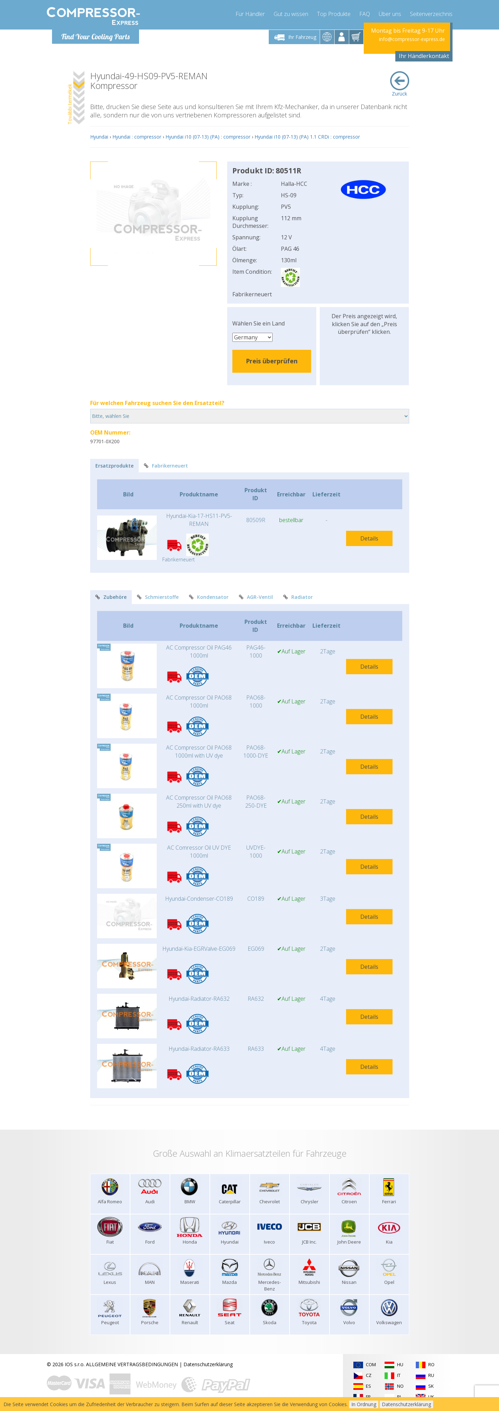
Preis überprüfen (272, 361)
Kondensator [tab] (209, 597)
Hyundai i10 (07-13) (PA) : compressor (207, 136)
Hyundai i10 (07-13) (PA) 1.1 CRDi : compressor (307, 136)
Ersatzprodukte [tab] (114, 465)
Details (369, 538)
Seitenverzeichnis (431, 13)
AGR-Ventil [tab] (256, 597)
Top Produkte (334, 13)
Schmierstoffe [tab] (158, 597)
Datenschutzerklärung (208, 1364)
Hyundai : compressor (136, 136)
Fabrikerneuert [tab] (166, 465)
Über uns (390, 13)
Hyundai (99, 136)
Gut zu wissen (291, 13)
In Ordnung (363, 1404)
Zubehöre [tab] (111, 597)
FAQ (364, 13)
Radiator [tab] (298, 597)
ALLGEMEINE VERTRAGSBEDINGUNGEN (132, 1364)
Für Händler (250, 13)
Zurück (399, 84)
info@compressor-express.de (412, 39)
